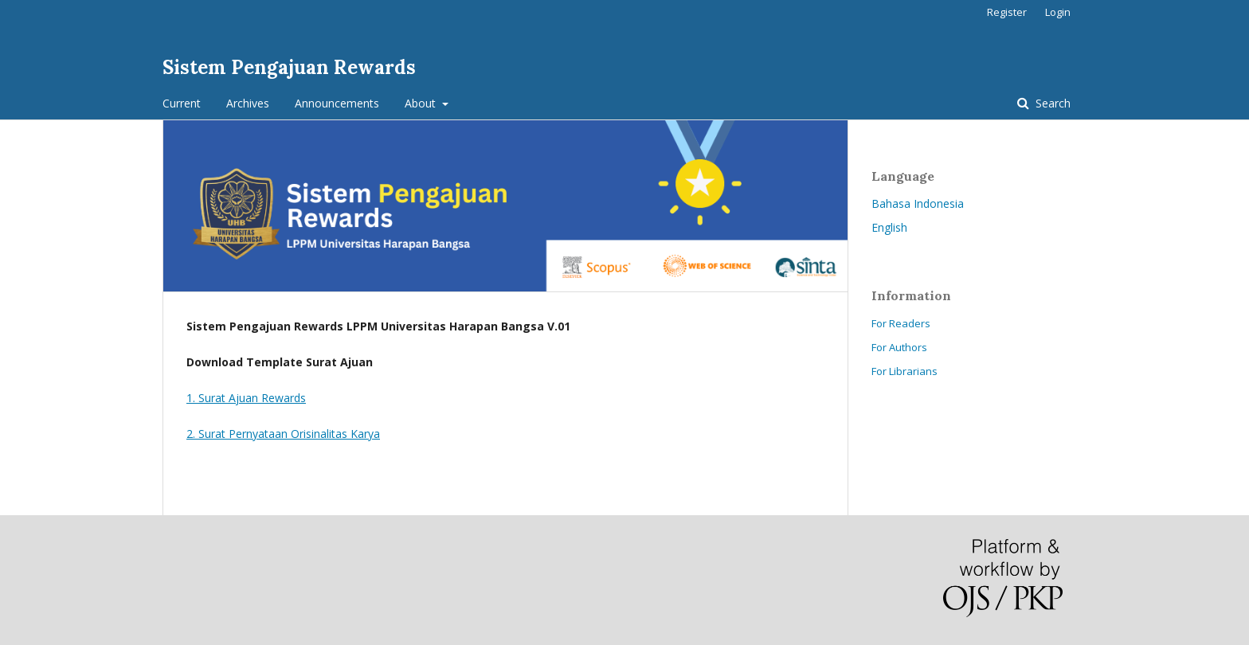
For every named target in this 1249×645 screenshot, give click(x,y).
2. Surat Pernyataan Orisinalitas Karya (283, 433)
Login (1058, 12)
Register (1007, 12)
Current (181, 103)
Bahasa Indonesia (917, 203)
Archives (247, 103)
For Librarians (904, 371)
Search (1051, 103)
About (422, 103)
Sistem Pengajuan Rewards (289, 67)
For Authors (899, 347)
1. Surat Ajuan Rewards (246, 397)
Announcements (337, 103)
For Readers (900, 323)
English (889, 227)
